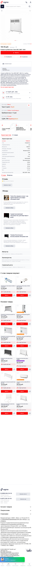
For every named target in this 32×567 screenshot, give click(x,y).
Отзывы (3, 175)
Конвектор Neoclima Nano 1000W (22, 359)
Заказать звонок (23, 494)
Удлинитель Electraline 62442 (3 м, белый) (8, 286)
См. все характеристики (7, 87)
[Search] (29, 6)
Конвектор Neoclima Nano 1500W (22, 404)
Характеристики (6, 135)
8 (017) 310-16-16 (6, 498)
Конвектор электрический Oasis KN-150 (8, 382)
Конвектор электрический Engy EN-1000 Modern (23, 337)
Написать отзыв (7, 185)
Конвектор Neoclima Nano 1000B (6, 359)
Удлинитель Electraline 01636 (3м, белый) (23, 286)
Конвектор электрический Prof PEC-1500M (8, 315)
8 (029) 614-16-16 (6, 493)
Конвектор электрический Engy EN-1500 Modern (8, 337)
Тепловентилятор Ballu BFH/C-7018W (23, 382)
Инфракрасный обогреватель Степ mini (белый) (7, 404)
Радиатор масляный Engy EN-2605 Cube (23, 315)
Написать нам (23, 499)
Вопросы (9, 175)
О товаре (15, 135)
